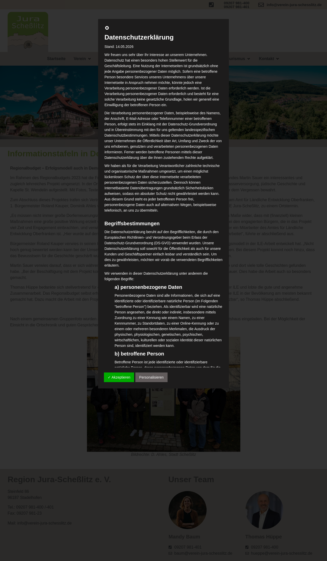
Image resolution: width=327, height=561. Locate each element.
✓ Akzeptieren (119, 377)
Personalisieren (151, 377)
